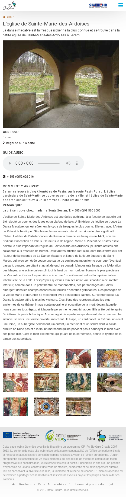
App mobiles (57, 484)
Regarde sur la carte (19, 143)
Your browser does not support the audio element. (43, 163)
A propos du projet (99, 484)
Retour (8, 16)
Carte (41, 484)
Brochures (76, 484)
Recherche (27, 484)
